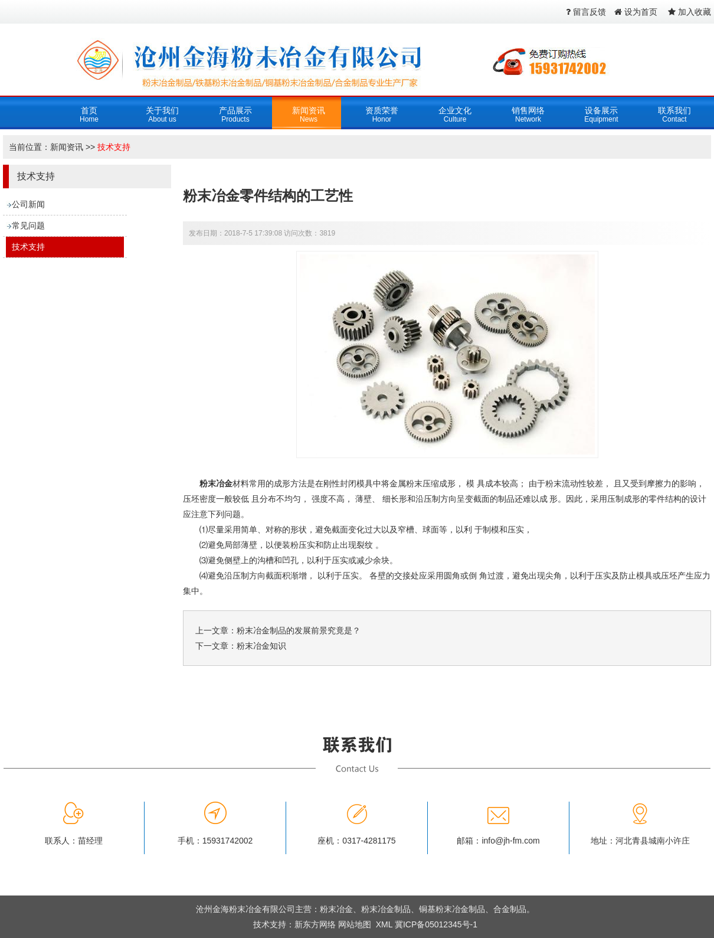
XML (384, 924)
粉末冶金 (215, 483)
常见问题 (28, 225)
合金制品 (509, 909)
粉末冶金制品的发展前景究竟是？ (299, 630)
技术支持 (113, 147)
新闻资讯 (66, 147)
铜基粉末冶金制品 (452, 909)
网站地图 (354, 924)
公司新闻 (28, 204)
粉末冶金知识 (261, 646)
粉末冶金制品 (386, 909)
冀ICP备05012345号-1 (436, 924)
